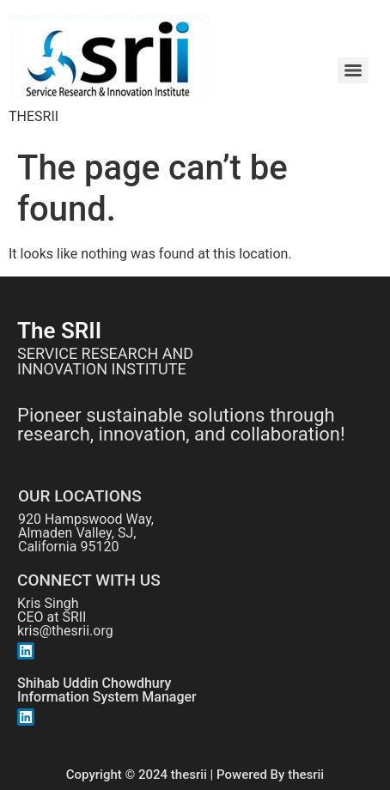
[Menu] (353, 70)
